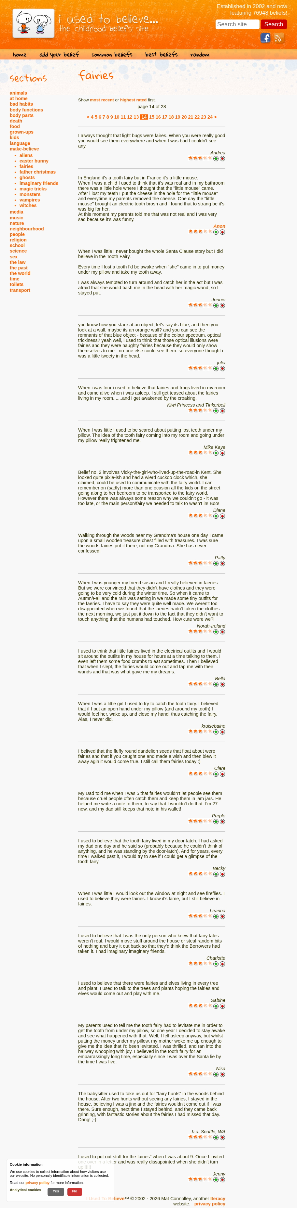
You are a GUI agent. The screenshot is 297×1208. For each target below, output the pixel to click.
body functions (26, 109)
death (16, 120)
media (16, 211)
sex (14, 256)
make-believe (24, 148)
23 (203, 117)
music (16, 217)
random (200, 54)
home (19, 54)
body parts (22, 115)
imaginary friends (39, 183)
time (14, 278)
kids (14, 137)
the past (19, 267)
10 (117, 117)
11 (123, 117)
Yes (55, 1191)
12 (129, 117)
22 (197, 117)
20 (184, 117)
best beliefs (161, 54)
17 (164, 117)
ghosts (27, 177)
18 (171, 117)
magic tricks (33, 188)
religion (18, 239)
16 (158, 117)
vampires (30, 199)
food (15, 126)
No (75, 1191)
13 (136, 117)
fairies (26, 166)
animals (18, 93)
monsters (30, 194)
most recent (102, 99)
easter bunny (34, 160)
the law (17, 262)
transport (20, 290)
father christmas (38, 172)
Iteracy (217, 1198)
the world (20, 273)
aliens (26, 155)
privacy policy (209, 1203)
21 (190, 117)
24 (210, 117)
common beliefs (112, 54)
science (18, 250)
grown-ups (22, 132)
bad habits (21, 104)
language (20, 143)
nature (17, 223)
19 (177, 117)
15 (151, 117)
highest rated (133, 99)
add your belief (59, 54)
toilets (16, 284)
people (17, 234)
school (17, 245)
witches (28, 205)
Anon (219, 226)
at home (19, 98)
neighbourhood (27, 228)
